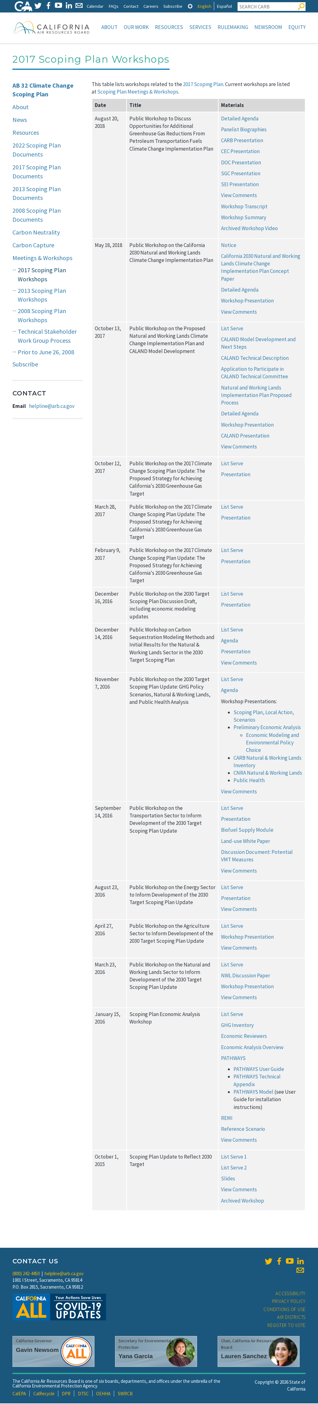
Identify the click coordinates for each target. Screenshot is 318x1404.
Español (224, 6)
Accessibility (291, 1294)
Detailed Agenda (239, 119)
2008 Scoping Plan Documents (36, 215)
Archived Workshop (242, 1201)
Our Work (136, 27)
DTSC (83, 1394)
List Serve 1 (234, 1157)
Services (200, 27)
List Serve (232, 329)
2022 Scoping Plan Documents (36, 150)
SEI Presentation (240, 185)
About (109, 27)
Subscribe (172, 6)
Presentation (235, 475)
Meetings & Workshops (42, 258)
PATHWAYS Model (253, 1092)
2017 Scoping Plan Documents (36, 172)
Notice (228, 245)
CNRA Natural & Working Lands (268, 773)
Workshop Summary (243, 218)
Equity (297, 27)
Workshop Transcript (244, 207)
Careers (150, 6)
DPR (66, 1394)
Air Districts (291, 1318)
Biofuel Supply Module (247, 830)
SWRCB (125, 1394)
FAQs (113, 6)
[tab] (190, 6)
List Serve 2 (234, 1168)
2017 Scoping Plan (203, 84)
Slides (228, 1179)
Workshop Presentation (247, 301)
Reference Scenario (243, 1129)
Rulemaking (233, 27)
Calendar (95, 6)
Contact (130, 6)
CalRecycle (44, 1394)
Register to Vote (286, 1326)
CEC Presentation (240, 151)
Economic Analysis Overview (252, 1047)
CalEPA (19, 1394)
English (204, 6)
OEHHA (103, 1394)
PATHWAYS (233, 1058)
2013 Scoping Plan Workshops (42, 295)
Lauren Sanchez (244, 1356)
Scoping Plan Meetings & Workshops (137, 92)
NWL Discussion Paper (245, 976)
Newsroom (268, 27)
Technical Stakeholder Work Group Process (47, 336)
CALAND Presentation (245, 436)
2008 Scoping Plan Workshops (42, 315)
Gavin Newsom (37, 1350)
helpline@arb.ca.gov (52, 406)
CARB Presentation (242, 141)
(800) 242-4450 (26, 1274)
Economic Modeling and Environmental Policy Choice (272, 743)
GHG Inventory (237, 1025)
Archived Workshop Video (249, 228)
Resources (169, 27)
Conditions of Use (284, 1310)
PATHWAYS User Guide (259, 1069)
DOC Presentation (241, 163)
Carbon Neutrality (36, 233)
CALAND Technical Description (255, 358)
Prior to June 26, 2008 (46, 352)
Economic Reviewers (244, 1036)
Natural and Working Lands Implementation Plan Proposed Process (256, 396)
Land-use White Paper (245, 841)
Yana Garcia (135, 1356)
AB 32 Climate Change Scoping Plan (43, 90)
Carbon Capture (33, 245)
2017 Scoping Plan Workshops (42, 275)
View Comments (239, 195)
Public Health (249, 780)
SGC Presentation (240, 174)
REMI (227, 1118)
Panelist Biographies (244, 130)
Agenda (229, 641)
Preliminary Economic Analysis (267, 727)
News (19, 120)
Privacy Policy (289, 1302)
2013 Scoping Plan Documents (36, 194)
